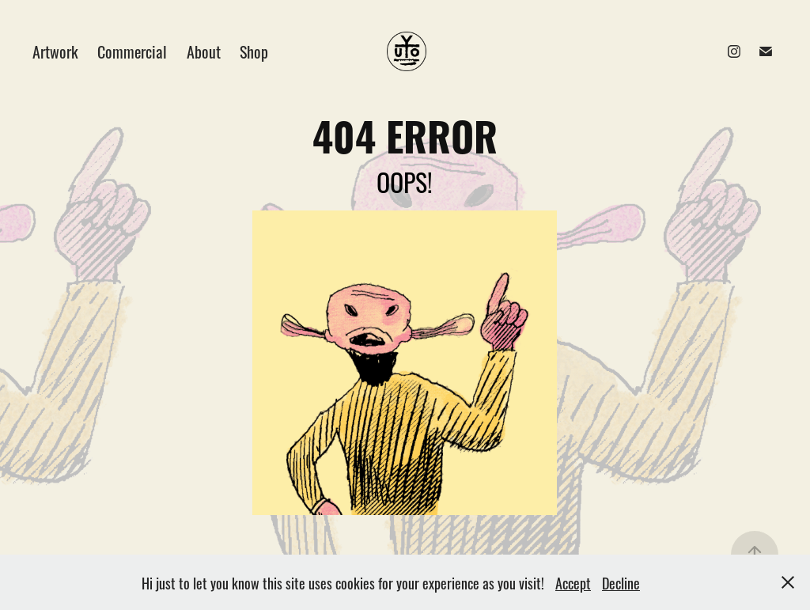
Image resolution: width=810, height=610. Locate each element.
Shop (254, 50)
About (204, 50)
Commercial (132, 50)
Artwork (55, 50)
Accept (573, 582)
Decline (621, 582)
